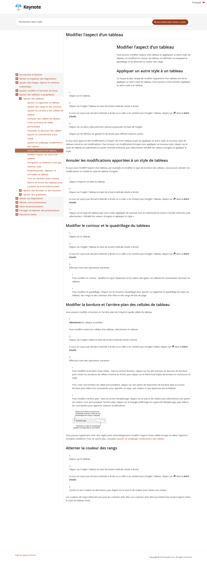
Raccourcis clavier (27, 205)
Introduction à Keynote (30, 74)
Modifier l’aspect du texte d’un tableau (42, 151)
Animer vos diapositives (31, 190)
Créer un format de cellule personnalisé (40, 121)
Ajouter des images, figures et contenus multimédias (39, 84)
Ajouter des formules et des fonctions (42, 183)
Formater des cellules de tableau (43, 115)
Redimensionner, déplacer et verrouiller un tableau (41, 166)
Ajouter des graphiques (34, 187)
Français (198, 2)
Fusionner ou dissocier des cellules (44, 127)
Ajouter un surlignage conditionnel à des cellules (140, 438)
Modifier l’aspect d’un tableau (41, 145)
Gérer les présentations (31, 198)
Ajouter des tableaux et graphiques (36, 93)
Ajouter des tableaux (33, 97)
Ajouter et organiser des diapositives (37, 78)
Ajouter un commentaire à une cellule (42, 132)
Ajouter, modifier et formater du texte (38, 89)
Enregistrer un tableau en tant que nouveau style (44, 159)
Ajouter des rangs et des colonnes (44, 104)
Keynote (32, 7)
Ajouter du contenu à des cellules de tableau (45, 110)
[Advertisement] (90, 65)
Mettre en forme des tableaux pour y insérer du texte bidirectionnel (44, 177)
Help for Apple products (25, 555)
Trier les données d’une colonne (43, 172)
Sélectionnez (75, 322)
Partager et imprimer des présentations (39, 202)
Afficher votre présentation (32, 194)
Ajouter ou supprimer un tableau (43, 100)
